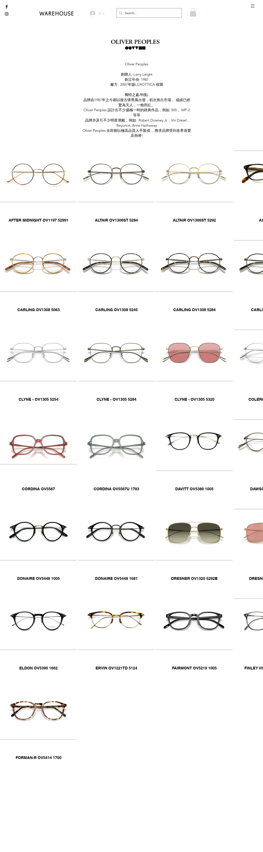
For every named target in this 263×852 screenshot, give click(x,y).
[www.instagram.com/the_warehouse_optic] (6, 14)
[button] (252, 6)
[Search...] (149, 13)
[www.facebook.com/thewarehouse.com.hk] (6, 6)
